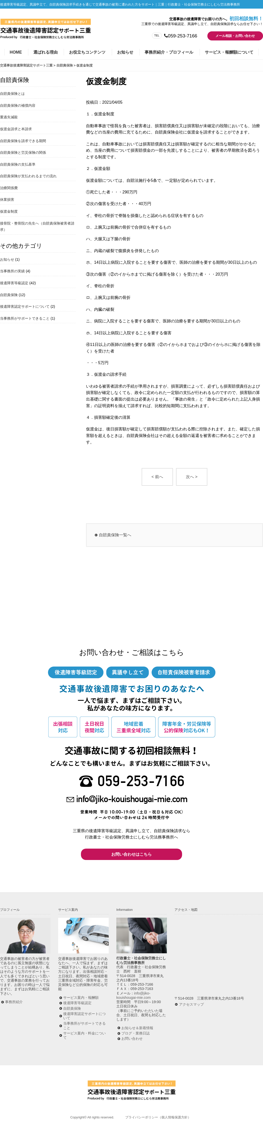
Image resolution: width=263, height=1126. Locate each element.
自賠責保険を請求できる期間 (23, 141)
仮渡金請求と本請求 (16, 129)
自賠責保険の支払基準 (17, 164)
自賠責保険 (9, 295)
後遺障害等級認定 (14, 283)
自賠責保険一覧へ (115, 535)
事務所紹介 (14, 1002)
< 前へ (157, 477)
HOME (16, 52)
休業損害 (7, 199)
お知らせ (125, 52)
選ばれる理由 (45, 52)
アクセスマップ (191, 1004)
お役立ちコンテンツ (87, 52)
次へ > (192, 477)
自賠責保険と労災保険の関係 (23, 152)
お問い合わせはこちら (131, 854)
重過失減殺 (9, 117)
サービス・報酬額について (229, 52)
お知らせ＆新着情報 (137, 1028)
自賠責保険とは (12, 94)
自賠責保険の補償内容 (17, 105)
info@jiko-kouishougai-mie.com (133, 995)
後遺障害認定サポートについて (25, 306)
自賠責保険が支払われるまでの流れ (28, 176)
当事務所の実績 (12, 271)
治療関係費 (9, 188)
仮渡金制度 (9, 211)
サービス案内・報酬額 (81, 998)
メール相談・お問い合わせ (235, 36)
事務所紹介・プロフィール (169, 52)
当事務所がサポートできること (25, 318)
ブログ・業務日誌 (135, 1033)
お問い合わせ (132, 1038)
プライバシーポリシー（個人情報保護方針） (158, 1117)
